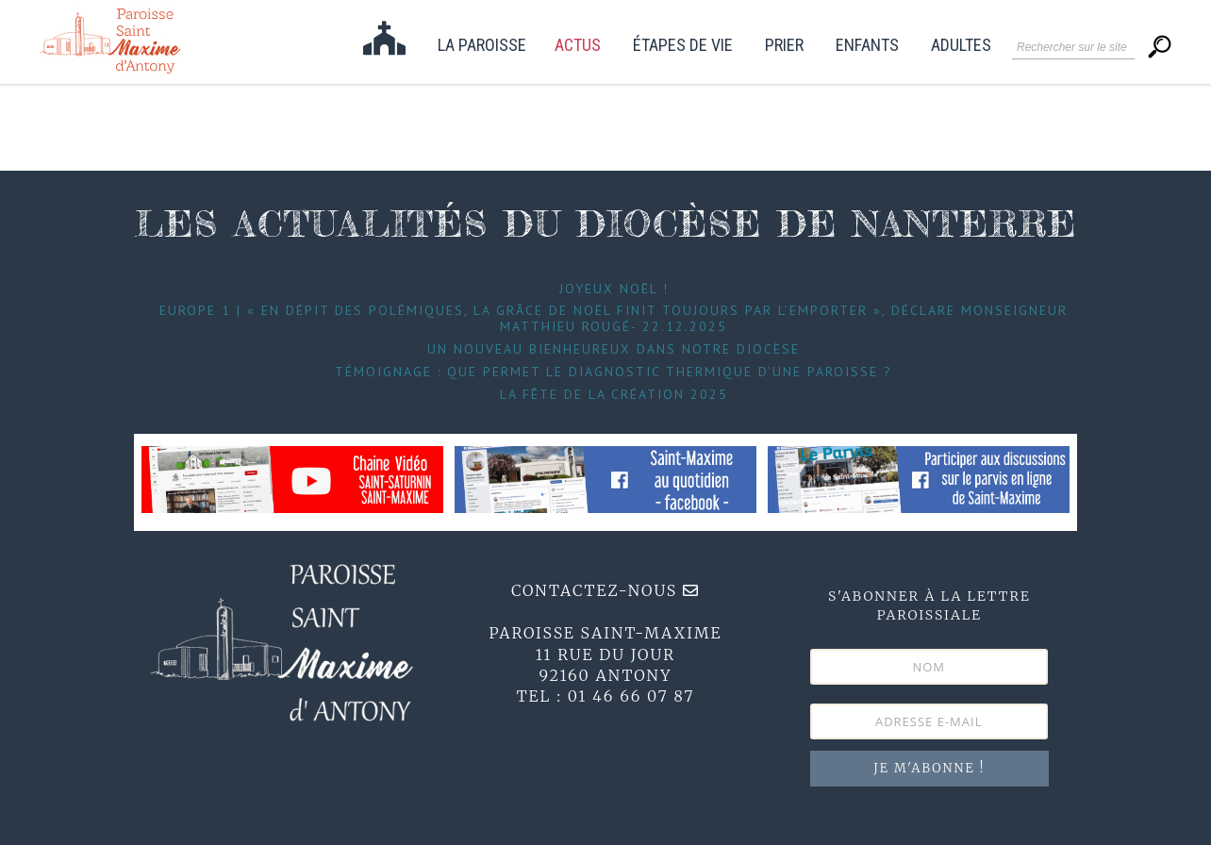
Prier (784, 46)
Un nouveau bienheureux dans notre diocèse (613, 348)
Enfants (867, 46)
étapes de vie (683, 46)
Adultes (961, 46)
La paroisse (482, 46)
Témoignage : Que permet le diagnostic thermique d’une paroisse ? (613, 371)
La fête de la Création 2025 (614, 394)
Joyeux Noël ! (614, 288)
